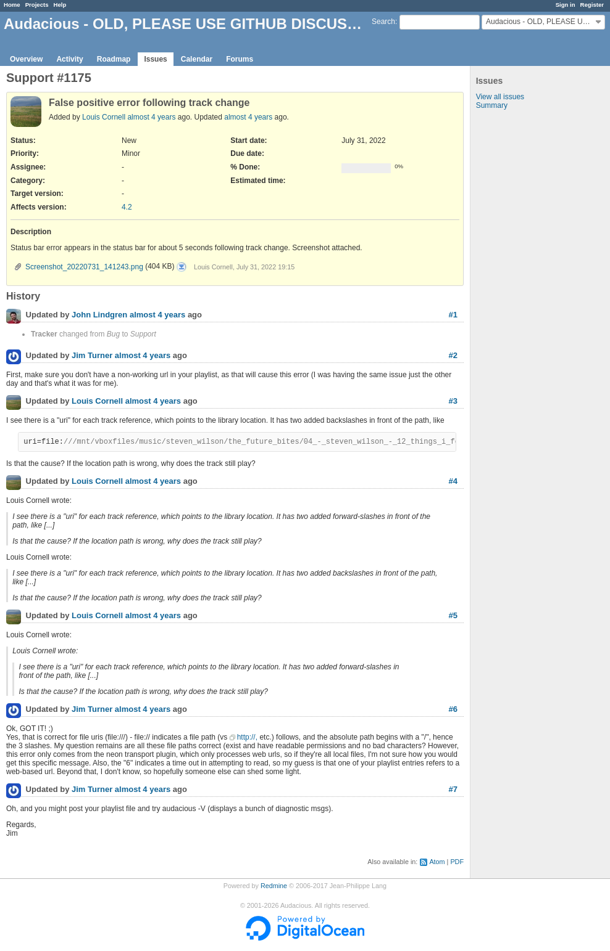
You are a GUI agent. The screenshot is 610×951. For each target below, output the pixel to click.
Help (60, 4)
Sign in (565, 4)
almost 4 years (151, 117)
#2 (453, 355)
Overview (26, 59)
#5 (453, 615)
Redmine (274, 885)
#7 (453, 789)
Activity (69, 59)
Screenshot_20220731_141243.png (84, 267)
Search (383, 21)
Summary (492, 105)
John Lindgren (99, 315)
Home (12, 4)
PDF (457, 861)
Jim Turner (92, 356)
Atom (437, 861)
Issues (155, 59)
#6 (453, 709)
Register (592, 4)
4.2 (127, 207)
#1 (453, 314)
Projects (37, 4)
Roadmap (114, 59)
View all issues (500, 96)
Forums (239, 59)
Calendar (196, 59)
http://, (247, 737)
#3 (453, 401)
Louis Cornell (103, 117)
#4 (453, 481)
